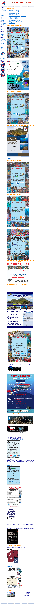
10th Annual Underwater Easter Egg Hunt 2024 (14, 10)
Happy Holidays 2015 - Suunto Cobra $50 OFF (14, 18)
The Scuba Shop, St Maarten (13, 439)
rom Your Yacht (3, 29)
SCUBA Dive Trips (3, 14)
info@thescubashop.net (2, 58)
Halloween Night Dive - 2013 (12, 23)
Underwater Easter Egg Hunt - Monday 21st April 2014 (15, 19)
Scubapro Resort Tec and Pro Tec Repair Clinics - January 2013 (16, 21)
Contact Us (2, 9)
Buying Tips (2, 19)
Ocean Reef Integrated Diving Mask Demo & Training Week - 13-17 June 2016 (17, 16)
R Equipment (3, 10)
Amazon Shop (24, 6)
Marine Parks (2, 34)
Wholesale (2, 47)
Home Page (3, 6)
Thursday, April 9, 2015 (20, 439)
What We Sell (2, 18)
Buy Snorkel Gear (3, 39)
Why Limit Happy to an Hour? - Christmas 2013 (14, 22)
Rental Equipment (31, 6)
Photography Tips (3, 20)
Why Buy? (2, 38)
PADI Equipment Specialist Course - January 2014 (14, 20)
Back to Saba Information (10, 291)
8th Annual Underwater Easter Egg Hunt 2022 (14, 12)
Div (17, 6)
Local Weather (2, 33)
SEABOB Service (3, 24)
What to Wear (2, 35)
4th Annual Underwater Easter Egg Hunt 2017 (14, 15)
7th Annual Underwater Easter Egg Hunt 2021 (14, 13)
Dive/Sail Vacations (10, 6)
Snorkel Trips (2, 15)
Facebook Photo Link (9, 465)
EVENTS (2, 11)
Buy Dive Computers (3, 40)
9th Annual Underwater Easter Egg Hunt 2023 (14, 11)
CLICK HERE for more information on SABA (14, 158)
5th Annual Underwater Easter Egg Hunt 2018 (14, 14)
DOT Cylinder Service (3, 23)
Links (1, 48)
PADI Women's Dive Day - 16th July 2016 (13, 17)
